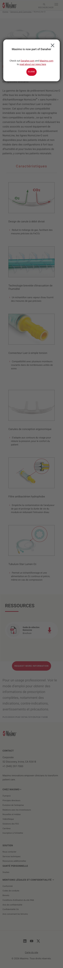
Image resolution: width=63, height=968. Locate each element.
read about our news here (32, 64)
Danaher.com (27, 61)
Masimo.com (46, 61)
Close (51, 44)
